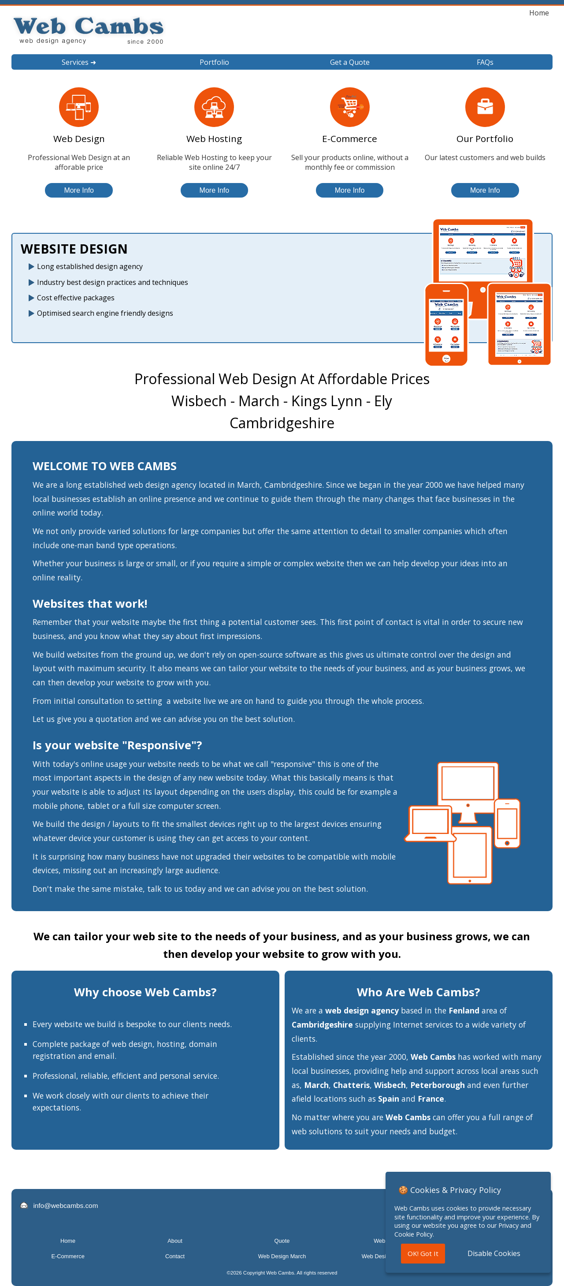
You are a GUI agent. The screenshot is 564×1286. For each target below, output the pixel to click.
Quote (282, 1240)
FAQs (485, 62)
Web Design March (282, 1256)
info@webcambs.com (65, 1205)
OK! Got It (423, 1253)
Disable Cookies (494, 1253)
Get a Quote (350, 62)
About (174, 1240)
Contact (175, 1256)
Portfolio (214, 62)
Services (79, 62)
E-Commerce (67, 1256)
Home (539, 13)
